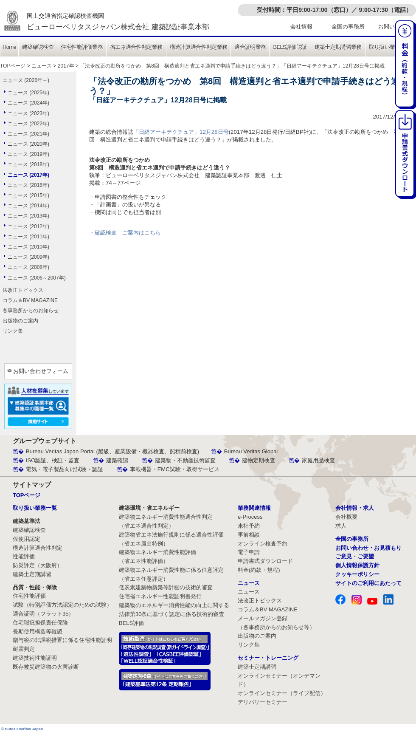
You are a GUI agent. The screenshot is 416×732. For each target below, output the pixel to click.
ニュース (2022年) (28, 124)
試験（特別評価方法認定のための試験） (62, 605)
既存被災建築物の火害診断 (46, 667)
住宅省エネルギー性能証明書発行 (160, 596)
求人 (340, 526)
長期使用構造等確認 (37, 631)
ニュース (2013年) (28, 216)
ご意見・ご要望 (354, 556)
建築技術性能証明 (35, 658)
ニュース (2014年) (28, 206)
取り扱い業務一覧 (390, 47)
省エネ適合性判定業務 (136, 47)
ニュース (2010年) (28, 247)
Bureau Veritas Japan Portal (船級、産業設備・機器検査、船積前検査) (112, 451)
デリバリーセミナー (262, 702)
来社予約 (249, 526)
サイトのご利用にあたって (368, 583)
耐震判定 (24, 649)
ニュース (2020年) (28, 144)
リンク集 (13, 331)
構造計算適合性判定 (37, 548)
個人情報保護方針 (357, 565)
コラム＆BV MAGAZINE (30, 300)
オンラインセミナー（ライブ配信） (282, 693)
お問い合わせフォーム (40, 371)
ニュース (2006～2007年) (37, 278)
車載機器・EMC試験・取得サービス (174, 469)
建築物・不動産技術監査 (185, 460)
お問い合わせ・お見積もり (368, 548)
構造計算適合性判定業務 (199, 47)
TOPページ (12, 66)
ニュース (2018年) (28, 164)
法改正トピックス (23, 290)
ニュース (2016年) (28, 185)
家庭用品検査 (318, 460)
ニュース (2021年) (28, 134)
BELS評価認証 (290, 47)
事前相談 (249, 534)
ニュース (41, 66)
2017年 (66, 66)
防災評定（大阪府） (37, 565)
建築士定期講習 (32, 574)
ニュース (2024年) (28, 103)
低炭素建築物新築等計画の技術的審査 (166, 587)
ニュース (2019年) (28, 154)
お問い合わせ (394, 26)
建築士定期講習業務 (338, 47)
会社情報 (301, 26)
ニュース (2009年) (28, 257)
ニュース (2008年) (28, 267)
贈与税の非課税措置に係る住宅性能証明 (62, 640)
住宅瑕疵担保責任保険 (40, 622)
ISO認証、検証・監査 (52, 460)
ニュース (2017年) (28, 175)
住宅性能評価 (29, 596)
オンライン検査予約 (262, 543)
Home (9, 47)
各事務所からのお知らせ (31, 311)
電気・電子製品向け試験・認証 (64, 469)
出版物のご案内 (20, 321)
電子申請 (249, 552)
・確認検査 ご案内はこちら (125, 232)
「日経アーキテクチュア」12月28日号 (181, 132)
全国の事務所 (348, 26)
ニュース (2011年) (28, 237)
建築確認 (117, 460)
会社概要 (346, 517)
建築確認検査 (37, 47)
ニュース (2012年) (28, 226)
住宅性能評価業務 (82, 47)
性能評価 (24, 556)
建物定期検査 (258, 460)
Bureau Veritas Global (251, 451)
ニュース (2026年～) (26, 80)
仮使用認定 (26, 539)
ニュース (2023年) (28, 113)
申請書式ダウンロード (265, 561)
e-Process (250, 517)
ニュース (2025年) (28, 93)
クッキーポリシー (357, 574)
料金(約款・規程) (259, 570)
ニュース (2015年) (28, 195)
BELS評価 (131, 623)
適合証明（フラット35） (43, 613)
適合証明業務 (250, 47)
